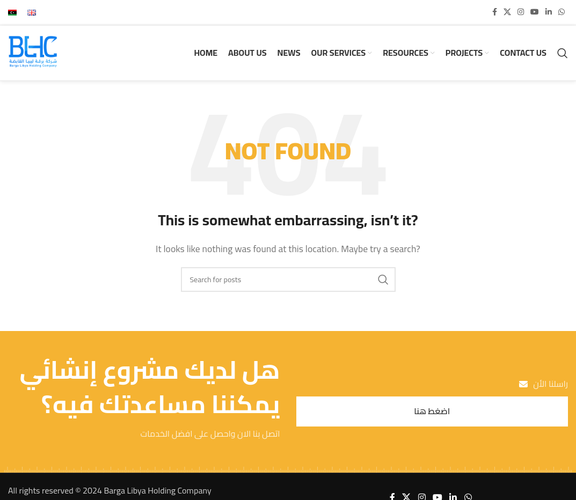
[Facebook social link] (494, 12)
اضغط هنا (432, 412)
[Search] (562, 53)
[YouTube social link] (534, 12)
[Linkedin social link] (548, 12)
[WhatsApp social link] (561, 12)
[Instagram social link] (520, 12)
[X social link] (507, 12)
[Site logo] (33, 53)
